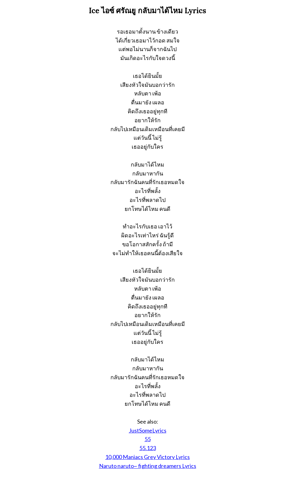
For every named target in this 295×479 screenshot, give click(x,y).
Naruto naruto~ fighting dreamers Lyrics (147, 465)
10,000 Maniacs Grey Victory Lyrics (147, 456)
